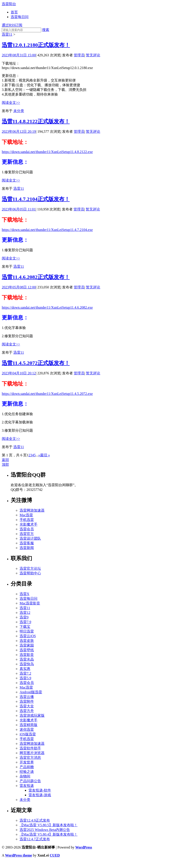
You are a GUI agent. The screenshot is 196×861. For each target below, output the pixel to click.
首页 (14, 12)
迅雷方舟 (27, 711)
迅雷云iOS (28, 636)
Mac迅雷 (26, 515)
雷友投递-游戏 (40, 795)
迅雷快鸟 (27, 664)
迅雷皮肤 (27, 641)
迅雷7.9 (25, 622)
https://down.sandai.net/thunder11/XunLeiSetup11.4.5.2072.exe (47, 394)
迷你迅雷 (27, 729)
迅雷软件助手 (30, 748)
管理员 (79, 55)
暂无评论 (93, 55)
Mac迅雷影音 (30, 603)
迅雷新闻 (27, 548)
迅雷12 (25, 612)
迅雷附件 (27, 701)
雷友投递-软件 (40, 790)
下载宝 (25, 626)
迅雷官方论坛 (30, 568)
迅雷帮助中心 (30, 573)
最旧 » (45, 455)
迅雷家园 (27, 645)
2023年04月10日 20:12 (19, 373)
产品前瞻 (27, 767)
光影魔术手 (28, 524)
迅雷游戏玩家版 (32, 715)
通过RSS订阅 (12, 25)
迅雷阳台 (9, 4)
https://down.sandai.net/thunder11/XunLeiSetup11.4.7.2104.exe (47, 230)
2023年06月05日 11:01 (19, 209)
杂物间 (25, 776)
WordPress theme (18, 855)
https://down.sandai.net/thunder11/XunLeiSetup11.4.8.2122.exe (47, 152)
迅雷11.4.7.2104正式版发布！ (36, 199)
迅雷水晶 (27, 659)
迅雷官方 (27, 534)
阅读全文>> (11, 102)
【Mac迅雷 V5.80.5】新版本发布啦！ (49, 825)
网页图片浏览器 (32, 753)
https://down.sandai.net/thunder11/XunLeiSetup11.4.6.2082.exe (47, 307)
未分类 (18, 111)
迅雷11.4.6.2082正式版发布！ (36, 277)
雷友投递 (27, 786)
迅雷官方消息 (30, 757)
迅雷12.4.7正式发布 (35, 839)
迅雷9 (24, 617)
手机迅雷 (27, 520)
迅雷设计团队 (30, 538)
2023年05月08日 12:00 (19, 287)
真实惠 (25, 669)
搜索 (45, 30)
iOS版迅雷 (28, 734)
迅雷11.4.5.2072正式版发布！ (36, 363)
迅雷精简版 (28, 725)
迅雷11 (7, 34)
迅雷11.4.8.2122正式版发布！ (36, 121)
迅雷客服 (27, 543)
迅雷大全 (27, 706)
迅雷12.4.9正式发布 (35, 820)
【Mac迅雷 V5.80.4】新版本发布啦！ (49, 834)
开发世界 (27, 762)
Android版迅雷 (31, 692)
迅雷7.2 (25, 673)
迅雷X (24, 594)
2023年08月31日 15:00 (19, 55)
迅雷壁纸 (27, 650)
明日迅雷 (27, 631)
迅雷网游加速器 (32, 510)
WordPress (83, 847)
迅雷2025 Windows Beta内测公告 (45, 830)
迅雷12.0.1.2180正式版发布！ (36, 45)
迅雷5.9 (25, 678)
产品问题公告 (30, 781)
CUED (55, 855)
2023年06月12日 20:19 (19, 131)
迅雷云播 (27, 697)
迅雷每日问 (20, 17)
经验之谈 (27, 771)
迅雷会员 (27, 529)
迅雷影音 (27, 655)
